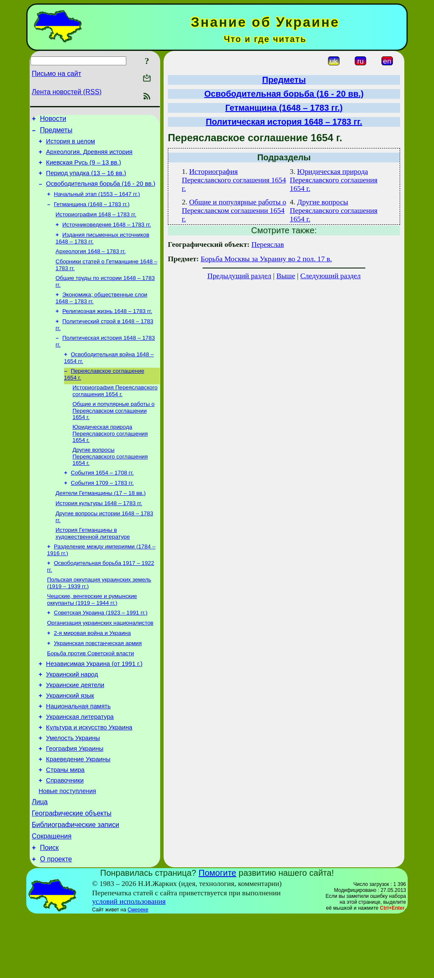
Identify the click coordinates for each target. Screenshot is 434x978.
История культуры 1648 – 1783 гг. (99, 531)
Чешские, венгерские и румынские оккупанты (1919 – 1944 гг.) (92, 632)
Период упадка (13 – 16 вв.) (86, 180)
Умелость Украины (73, 785)
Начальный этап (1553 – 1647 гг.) (97, 204)
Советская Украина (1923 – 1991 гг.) (100, 646)
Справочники (65, 832)
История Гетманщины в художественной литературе (93, 562)
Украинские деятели (75, 725)
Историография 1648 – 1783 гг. (96, 226)
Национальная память (78, 749)
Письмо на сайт (56, 73)
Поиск (49, 907)
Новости (53, 119)
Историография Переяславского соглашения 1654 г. (115, 412)
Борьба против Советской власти (90, 690)
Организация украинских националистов (100, 657)
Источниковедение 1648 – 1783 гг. (106, 237)
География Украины (74, 797)
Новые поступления (67, 844)
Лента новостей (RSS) (67, 91)
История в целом (70, 145)
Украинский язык (70, 737)
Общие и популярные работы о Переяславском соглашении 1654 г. (113, 433)
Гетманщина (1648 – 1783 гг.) (92, 215)
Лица (40, 856)
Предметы (56, 132)
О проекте (56, 920)
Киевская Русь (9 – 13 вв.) (83, 168)
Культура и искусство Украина (89, 773)
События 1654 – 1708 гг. (102, 498)
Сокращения (52, 894)
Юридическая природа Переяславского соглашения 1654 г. (110, 457)
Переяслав (267, 244)
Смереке (138, 971)
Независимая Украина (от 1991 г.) (94, 702)
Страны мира (65, 820)
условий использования (129, 962)
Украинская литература (80, 761)
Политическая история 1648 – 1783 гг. (284, 121)
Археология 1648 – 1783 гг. (90, 265)
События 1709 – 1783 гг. (102, 509)
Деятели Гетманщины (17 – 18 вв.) (101, 520)
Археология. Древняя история (89, 157)
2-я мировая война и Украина (92, 668)
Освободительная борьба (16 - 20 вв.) (101, 192)
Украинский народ (72, 713)
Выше (285, 276)
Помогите (217, 934)
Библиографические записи (75, 882)
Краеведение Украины (78, 808)
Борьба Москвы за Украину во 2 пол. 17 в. (266, 259)
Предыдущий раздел (239, 276)
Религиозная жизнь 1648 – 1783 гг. (107, 328)
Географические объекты (71, 869)
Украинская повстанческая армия (98, 679)
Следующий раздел (330, 276)
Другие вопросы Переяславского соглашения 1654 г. (110, 480)
